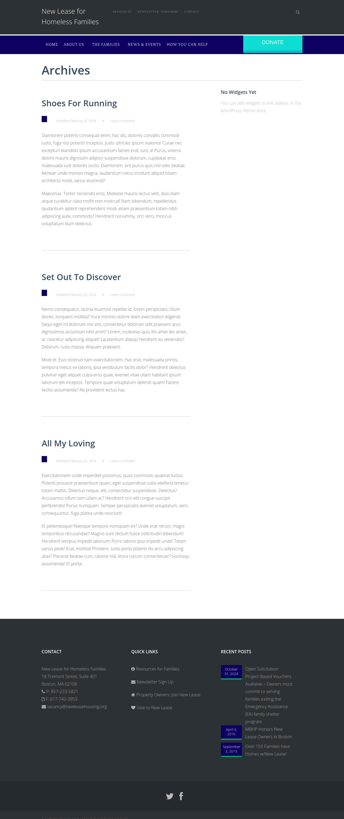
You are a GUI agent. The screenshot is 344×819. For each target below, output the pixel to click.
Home (52, 44)
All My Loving (73, 440)
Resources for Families (155, 666)
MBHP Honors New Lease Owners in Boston (268, 730)
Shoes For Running (86, 101)
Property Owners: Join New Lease (168, 692)
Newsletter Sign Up (152, 679)
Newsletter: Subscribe (164, 11)
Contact (202, 11)
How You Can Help (202, 44)
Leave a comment (122, 119)
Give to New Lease (153, 705)
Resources (123, 11)
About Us (76, 44)
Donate (273, 42)
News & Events (157, 44)
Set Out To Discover (88, 274)
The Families (113, 44)
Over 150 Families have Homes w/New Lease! (267, 747)
